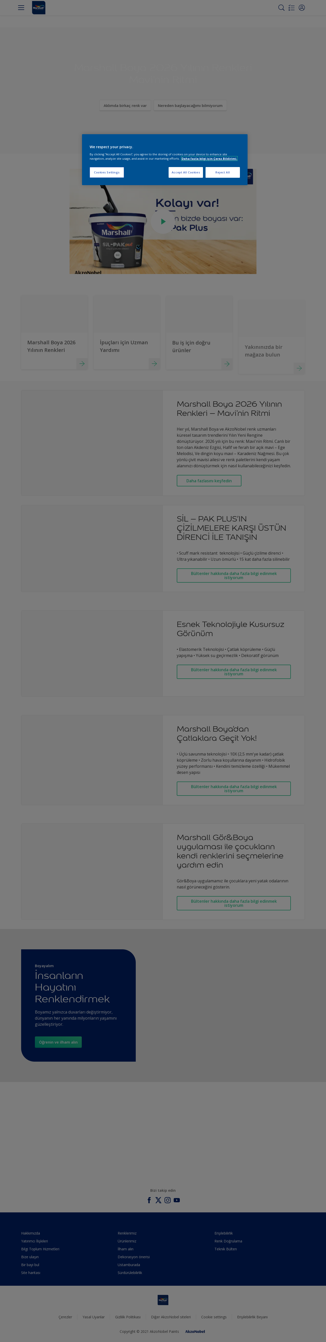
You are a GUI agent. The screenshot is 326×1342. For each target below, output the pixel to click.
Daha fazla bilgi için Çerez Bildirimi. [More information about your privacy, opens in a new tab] (209, 158)
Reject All (222, 172)
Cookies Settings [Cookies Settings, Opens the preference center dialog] (107, 172)
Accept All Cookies (186, 172)
